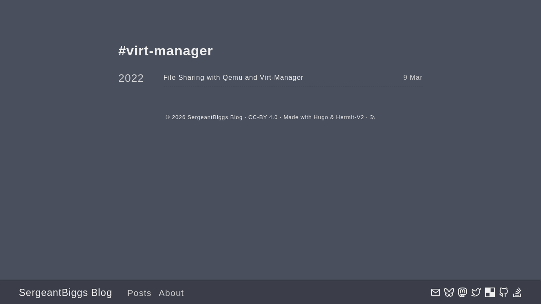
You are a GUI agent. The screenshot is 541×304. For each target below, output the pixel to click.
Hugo (321, 117)
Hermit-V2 (350, 117)
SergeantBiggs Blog (65, 292)
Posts (139, 293)
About (171, 293)
